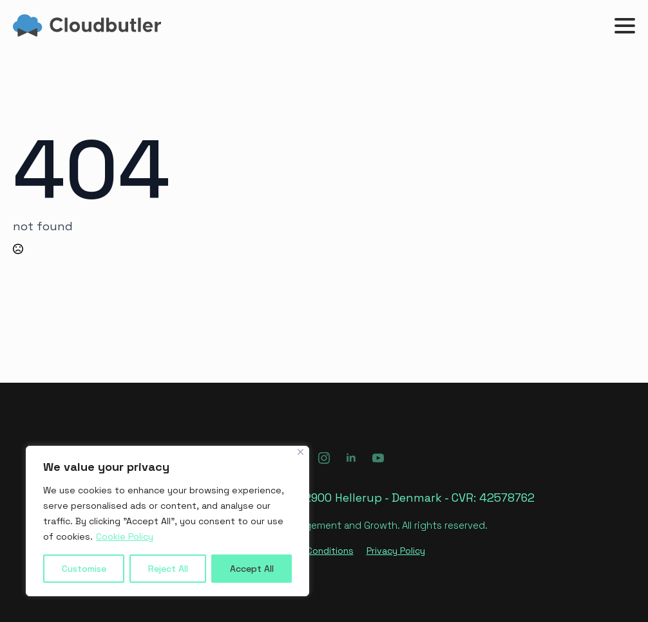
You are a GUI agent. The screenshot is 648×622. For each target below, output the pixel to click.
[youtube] (378, 458)
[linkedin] (351, 458)
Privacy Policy (396, 550)
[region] (167, 521)
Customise (84, 568)
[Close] (300, 452)
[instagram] (324, 458)
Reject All (168, 568)
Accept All (252, 568)
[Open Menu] (625, 25)
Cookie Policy (124, 536)
